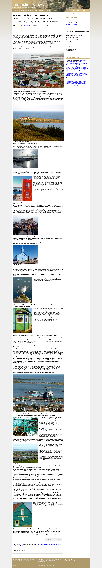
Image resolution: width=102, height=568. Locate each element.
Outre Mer (31, 537)
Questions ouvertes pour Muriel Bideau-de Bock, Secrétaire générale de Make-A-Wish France (77, 69)
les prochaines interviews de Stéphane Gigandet (76, 61)
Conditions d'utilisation (70, 560)
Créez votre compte (81, 53)
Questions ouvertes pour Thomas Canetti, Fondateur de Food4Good (76, 71)
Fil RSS (16, 565)
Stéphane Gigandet (79, 11)
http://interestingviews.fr (71, 24)
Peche (50, 537)
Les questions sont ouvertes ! (72, 85)
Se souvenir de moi (72, 49)
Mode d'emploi (39, 10)
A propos (16, 10)
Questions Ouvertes (26, 10)
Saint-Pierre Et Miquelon (22, 537)
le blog (15, 562)
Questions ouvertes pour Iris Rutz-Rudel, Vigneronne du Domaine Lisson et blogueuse (76, 66)
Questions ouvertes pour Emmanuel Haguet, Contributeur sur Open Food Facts (76, 64)
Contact (48, 10)
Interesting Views (16, 559)
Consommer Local (44, 537)
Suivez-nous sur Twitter (19, 564)
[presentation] (15, 29)
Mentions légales (69, 559)
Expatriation (36, 537)
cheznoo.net (29, 486)
